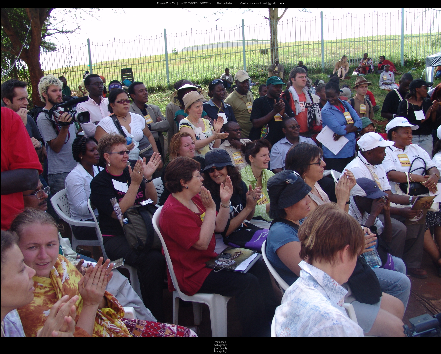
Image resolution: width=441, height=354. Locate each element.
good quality (220, 348)
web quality (220, 344)
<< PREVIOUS (189, 3)
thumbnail (255, 3)
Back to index (224, 3)
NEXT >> (205, 3)
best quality (220, 351)
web (265, 3)
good (272, 3)
